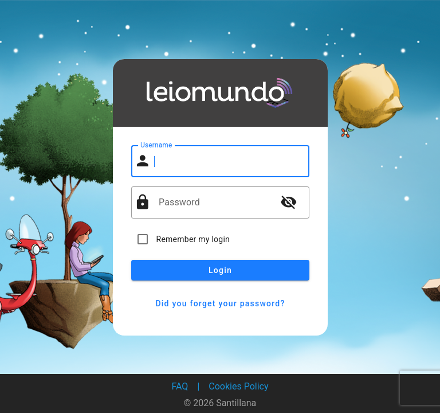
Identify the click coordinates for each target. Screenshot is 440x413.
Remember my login (193, 239)
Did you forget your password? (220, 303)
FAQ (180, 386)
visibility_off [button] (288, 202)
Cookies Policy (238, 386)
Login (220, 270)
